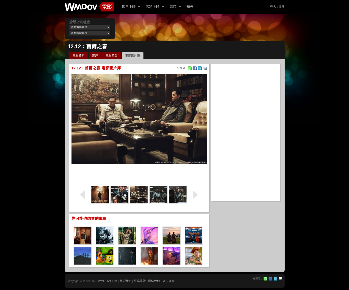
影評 (95, 55)
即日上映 (129, 7)
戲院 (173, 7)
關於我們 (125, 281)
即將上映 (152, 7)
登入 (273, 6)
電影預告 (112, 55)
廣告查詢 (168, 281)
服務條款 (140, 281)
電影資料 (79, 55)
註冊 (282, 6)
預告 (190, 7)
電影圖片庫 (132, 55)
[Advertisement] (139, 174)
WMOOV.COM (107, 281)
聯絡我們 (154, 281)
